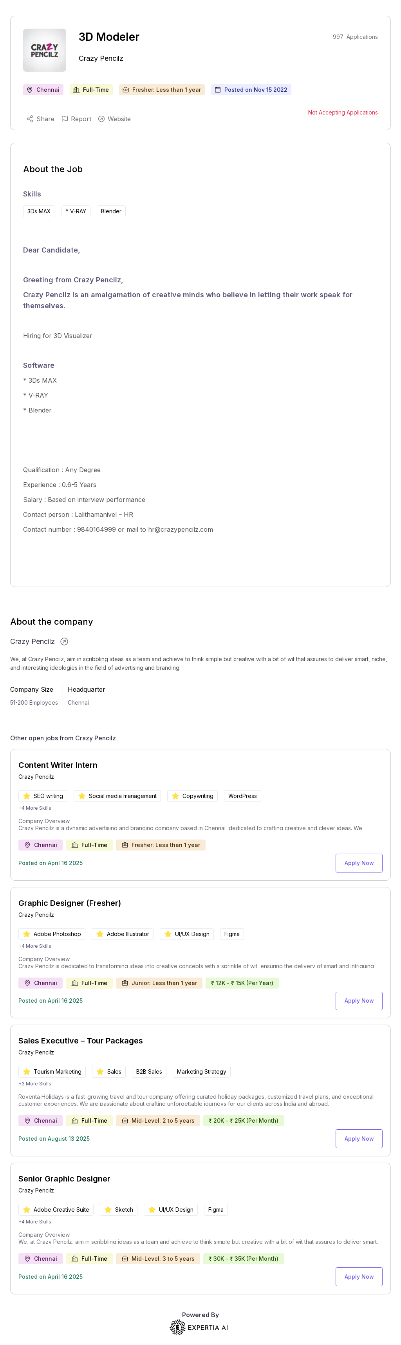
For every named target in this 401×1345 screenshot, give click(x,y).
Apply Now (361, 861)
